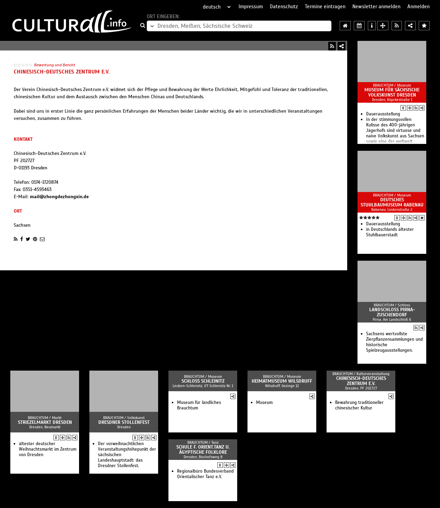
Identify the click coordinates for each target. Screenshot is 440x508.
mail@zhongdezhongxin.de (59, 197)
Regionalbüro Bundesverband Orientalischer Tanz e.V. (205, 474)
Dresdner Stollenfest (124, 422)
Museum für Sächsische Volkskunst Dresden (391, 92)
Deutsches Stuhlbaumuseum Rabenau (392, 202)
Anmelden (418, 6)
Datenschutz (284, 6)
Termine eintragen (325, 6)
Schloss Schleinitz (203, 381)
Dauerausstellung (383, 114)
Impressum (251, 6)
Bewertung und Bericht (54, 65)
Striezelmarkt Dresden (45, 422)
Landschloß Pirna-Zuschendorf (392, 312)
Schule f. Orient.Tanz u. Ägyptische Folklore (203, 449)
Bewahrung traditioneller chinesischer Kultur (359, 405)
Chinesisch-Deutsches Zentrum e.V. (361, 381)
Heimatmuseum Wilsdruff (282, 381)
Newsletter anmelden (376, 6)
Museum (264, 402)
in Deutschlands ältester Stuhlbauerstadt (390, 232)
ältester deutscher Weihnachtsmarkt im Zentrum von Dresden (47, 449)
